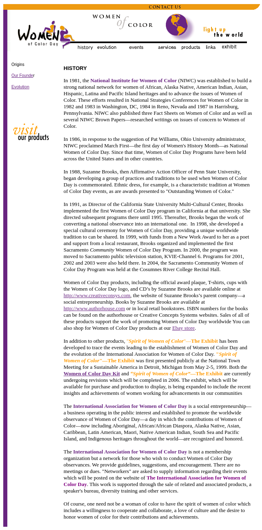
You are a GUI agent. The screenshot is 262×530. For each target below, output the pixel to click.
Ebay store (183, 328)
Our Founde (22, 75)
